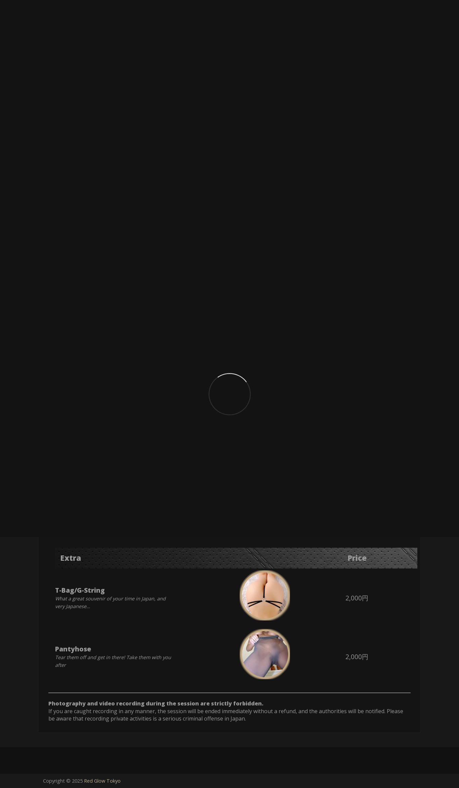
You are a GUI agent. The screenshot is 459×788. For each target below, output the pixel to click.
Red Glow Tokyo (102, 781)
